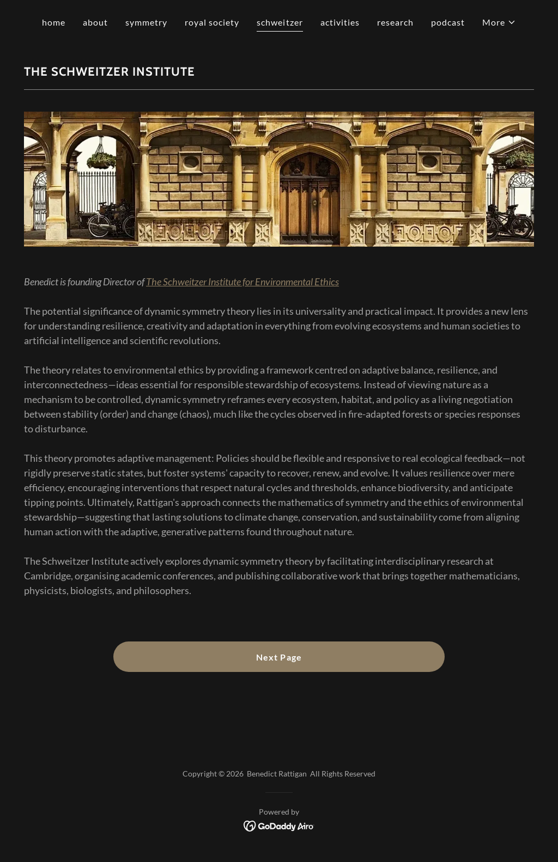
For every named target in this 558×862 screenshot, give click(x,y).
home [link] (53, 22)
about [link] (95, 22)
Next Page (278, 657)
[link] (279, 825)
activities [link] (340, 22)
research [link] (395, 22)
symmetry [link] (146, 22)
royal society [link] (212, 22)
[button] (499, 22)
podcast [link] (448, 22)
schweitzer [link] (279, 22)
